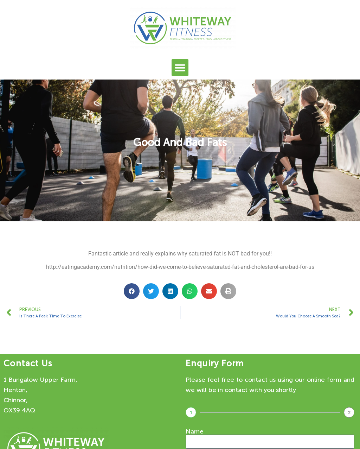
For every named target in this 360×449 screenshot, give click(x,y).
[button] (180, 67)
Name (195, 431)
